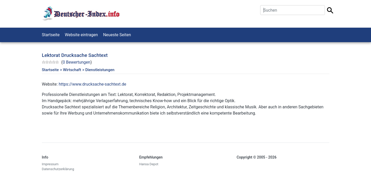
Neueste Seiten (117, 34)
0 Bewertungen (76, 62)
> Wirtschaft (70, 69)
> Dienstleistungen (98, 69)
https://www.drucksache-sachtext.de (92, 84)
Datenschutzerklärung (58, 169)
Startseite (51, 34)
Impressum (50, 164)
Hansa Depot (148, 164)
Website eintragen (81, 34)
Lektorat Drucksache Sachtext (75, 55)
